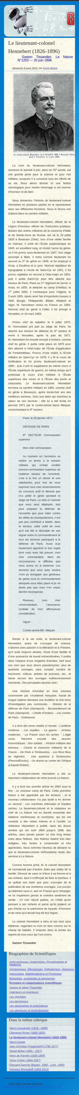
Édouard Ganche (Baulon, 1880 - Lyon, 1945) (37, 1064)
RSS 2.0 (56, 1086)
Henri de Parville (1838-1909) (27, 1055)
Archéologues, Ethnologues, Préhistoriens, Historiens (41, 969)
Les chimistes (17, 996)
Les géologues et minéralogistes (28, 1010)
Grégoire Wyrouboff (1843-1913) (29, 1069)
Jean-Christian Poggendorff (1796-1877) (33, 1046)
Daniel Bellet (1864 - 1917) (25, 1051)
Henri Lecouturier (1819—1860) (28, 1028)
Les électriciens (18, 1001)
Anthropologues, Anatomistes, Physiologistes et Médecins (38, 963)
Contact (43, 1086)
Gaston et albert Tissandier (25, 987)
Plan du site (11, 1086)
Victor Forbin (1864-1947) (24, 1060)
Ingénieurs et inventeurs (24, 992)
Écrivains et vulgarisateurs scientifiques (35, 982)
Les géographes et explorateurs (28, 1005)
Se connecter (28, 1086)
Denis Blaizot (50, 68)
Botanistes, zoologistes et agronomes (32, 978)
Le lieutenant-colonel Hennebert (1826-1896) (38, 1037)
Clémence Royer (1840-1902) (27, 1032)
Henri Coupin (17, 1041)
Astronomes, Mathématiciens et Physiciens (35, 973)
